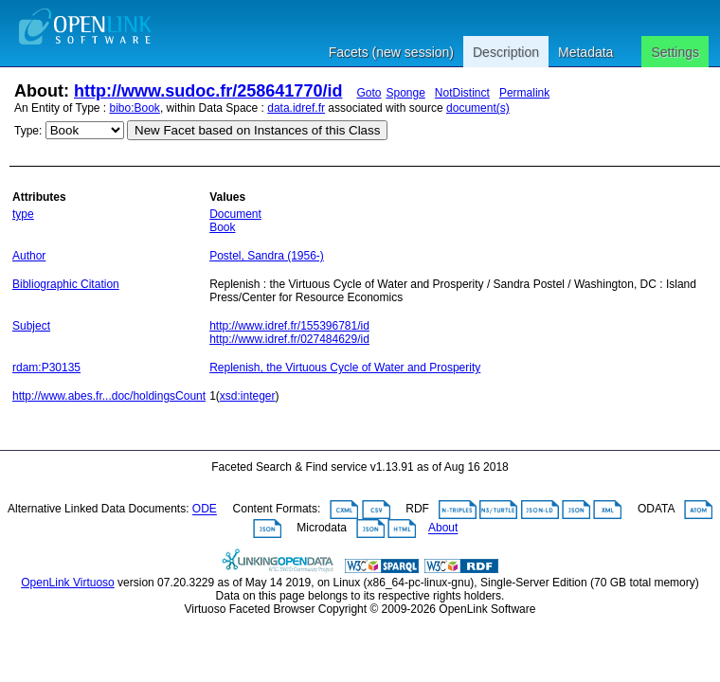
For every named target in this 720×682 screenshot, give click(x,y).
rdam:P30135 (46, 367)
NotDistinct (462, 92)
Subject (31, 325)
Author (28, 255)
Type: (28, 130)
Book (222, 227)
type (23, 214)
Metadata (585, 52)
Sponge (405, 92)
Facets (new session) (391, 52)
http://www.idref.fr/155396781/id (289, 325)
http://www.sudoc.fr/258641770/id (208, 90)
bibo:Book (135, 108)
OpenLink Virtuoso (68, 582)
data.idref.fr (296, 108)
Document (235, 214)
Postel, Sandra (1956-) (266, 255)
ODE (204, 509)
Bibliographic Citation (65, 284)
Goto (368, 92)
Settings (675, 52)
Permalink (524, 92)
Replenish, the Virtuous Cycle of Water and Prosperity (344, 367)
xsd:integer (248, 396)
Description (506, 52)
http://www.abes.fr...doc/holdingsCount (109, 396)
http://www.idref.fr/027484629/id (289, 339)
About (443, 528)
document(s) (478, 108)
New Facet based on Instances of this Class (257, 130)
